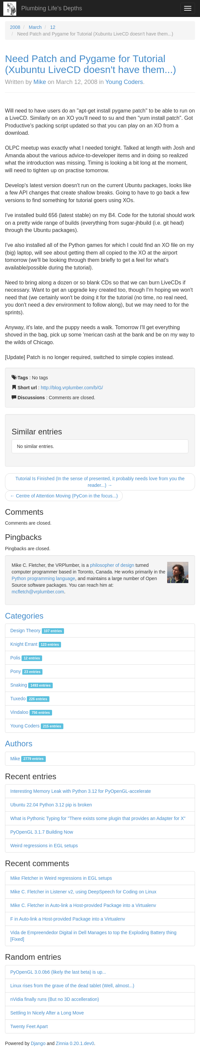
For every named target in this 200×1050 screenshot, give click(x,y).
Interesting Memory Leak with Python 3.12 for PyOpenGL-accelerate (80, 791)
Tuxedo (29, 698)
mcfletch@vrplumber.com (38, 591)
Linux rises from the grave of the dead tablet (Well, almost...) (72, 985)
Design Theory (37, 630)
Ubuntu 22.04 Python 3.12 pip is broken (51, 804)
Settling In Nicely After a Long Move (47, 1012)
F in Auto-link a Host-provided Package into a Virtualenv (67, 919)
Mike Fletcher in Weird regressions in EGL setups (61, 878)
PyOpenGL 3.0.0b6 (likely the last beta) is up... (58, 972)
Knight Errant (35, 644)
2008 (15, 27)
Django (38, 1043)
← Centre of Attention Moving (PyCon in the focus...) (64, 495)
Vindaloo (31, 712)
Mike (39, 82)
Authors (19, 743)
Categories (24, 615)
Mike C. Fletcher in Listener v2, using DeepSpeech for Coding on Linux (83, 891)
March (35, 27)
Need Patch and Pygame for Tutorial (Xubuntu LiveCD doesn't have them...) (90, 64)
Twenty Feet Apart (29, 1026)
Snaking (31, 685)
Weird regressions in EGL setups (44, 845)
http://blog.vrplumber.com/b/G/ (72, 387)
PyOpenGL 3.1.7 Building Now (41, 832)
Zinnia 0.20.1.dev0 (75, 1043)
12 (52, 27)
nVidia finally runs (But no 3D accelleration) (54, 999)
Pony (26, 671)
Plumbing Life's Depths (51, 8)
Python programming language (43, 578)
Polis (26, 657)
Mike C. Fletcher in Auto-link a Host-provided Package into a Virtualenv (83, 905)
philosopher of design (112, 565)
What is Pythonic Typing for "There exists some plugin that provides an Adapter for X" (97, 818)
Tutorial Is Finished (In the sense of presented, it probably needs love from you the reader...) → (100, 482)
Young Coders (124, 82)
